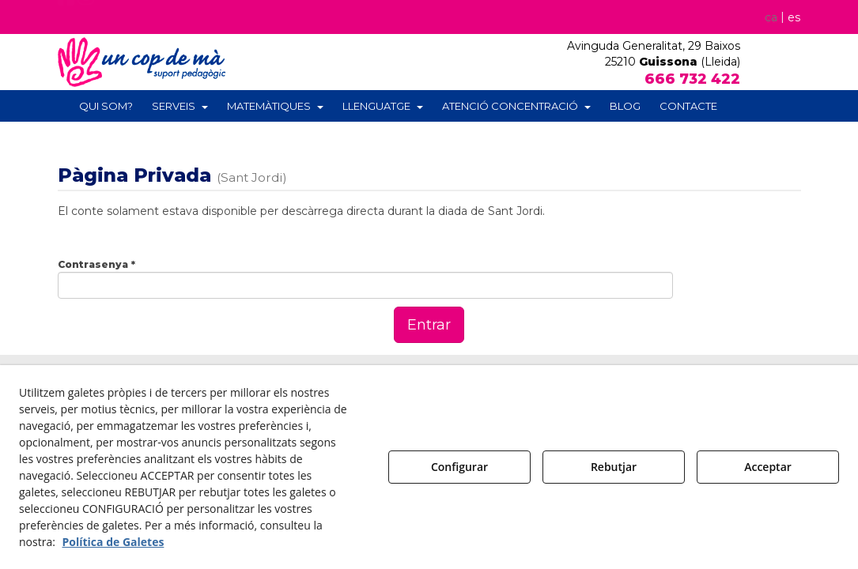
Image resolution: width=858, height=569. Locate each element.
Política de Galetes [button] (113, 541)
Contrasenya (96, 264)
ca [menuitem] (769, 17)
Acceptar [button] (768, 466)
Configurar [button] (459, 466)
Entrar (429, 324)
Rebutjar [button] (614, 466)
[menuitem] (778, 17)
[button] (67, 22)
